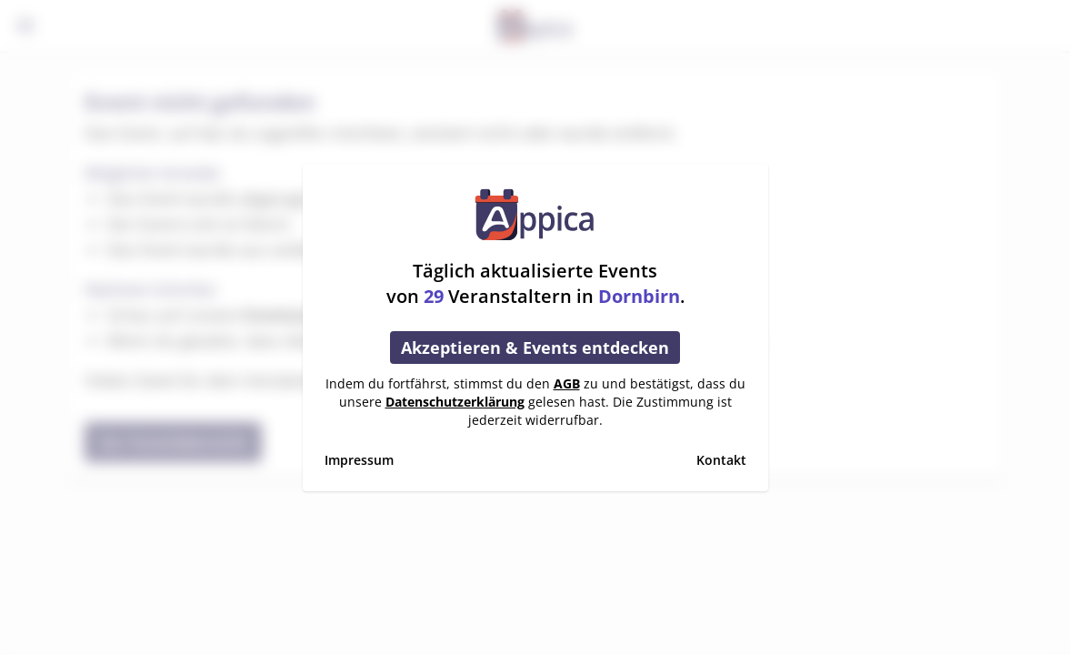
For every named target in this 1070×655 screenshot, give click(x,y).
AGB (567, 383)
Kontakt (721, 460)
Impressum (359, 460)
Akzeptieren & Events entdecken (535, 347)
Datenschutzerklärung (455, 401)
